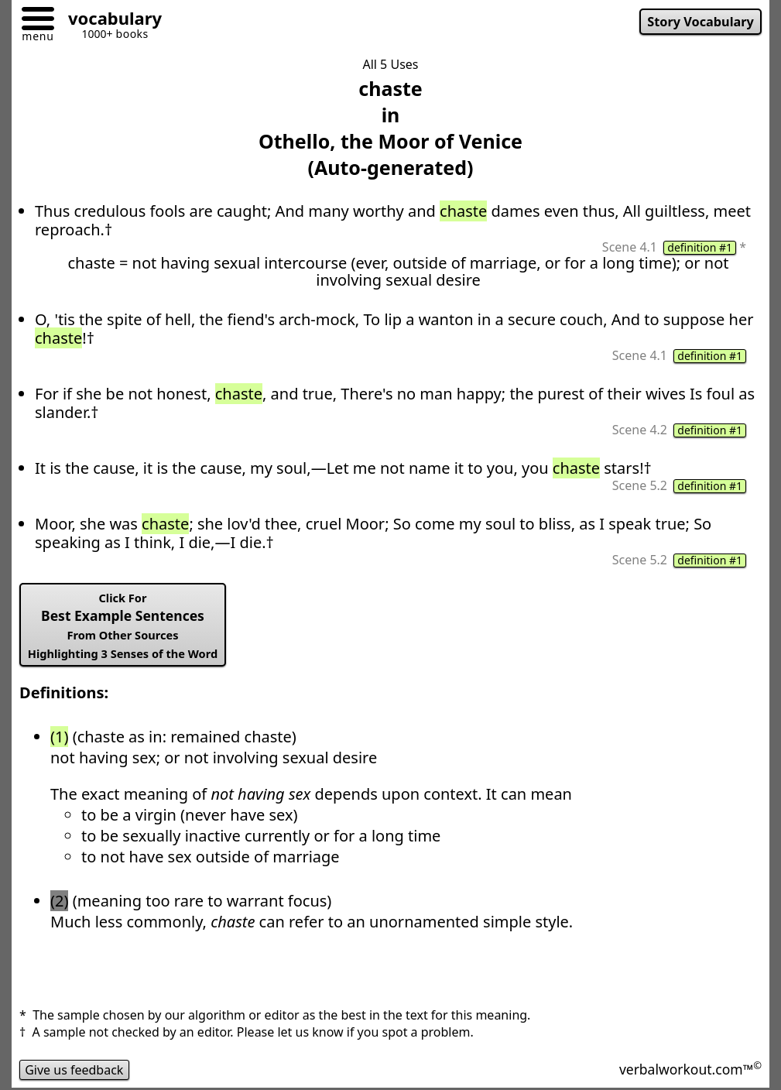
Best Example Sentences (123, 625)
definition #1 (699, 248)
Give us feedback (74, 1069)
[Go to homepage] (109, 20)
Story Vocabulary (700, 21)
